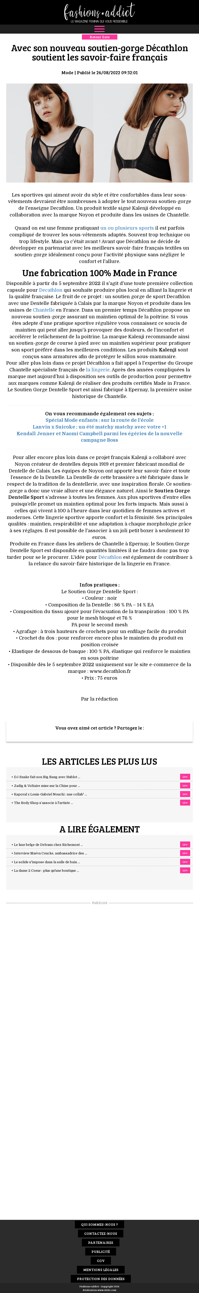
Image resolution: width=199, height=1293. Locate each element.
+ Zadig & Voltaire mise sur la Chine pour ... (45, 786)
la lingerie (98, 369)
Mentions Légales (100, 1269)
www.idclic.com (106, 1290)
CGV (101, 1260)
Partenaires (100, 1242)
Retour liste (100, 36)
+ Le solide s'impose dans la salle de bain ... (45, 862)
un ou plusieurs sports (127, 228)
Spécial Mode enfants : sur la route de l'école (100, 420)
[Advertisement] (99, 983)
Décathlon (110, 557)
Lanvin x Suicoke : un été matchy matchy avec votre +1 (100, 427)
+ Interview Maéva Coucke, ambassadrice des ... (49, 853)
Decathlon (50, 290)
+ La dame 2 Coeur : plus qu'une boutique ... (45, 871)
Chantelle (44, 310)
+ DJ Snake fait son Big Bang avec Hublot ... (45, 777)
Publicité (100, 1251)
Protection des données (101, 1278)
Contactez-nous (100, 1233)
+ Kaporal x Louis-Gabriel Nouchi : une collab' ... (49, 794)
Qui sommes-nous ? (99, 1224)
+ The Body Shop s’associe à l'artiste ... (42, 803)
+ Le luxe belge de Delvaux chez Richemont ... (47, 845)
